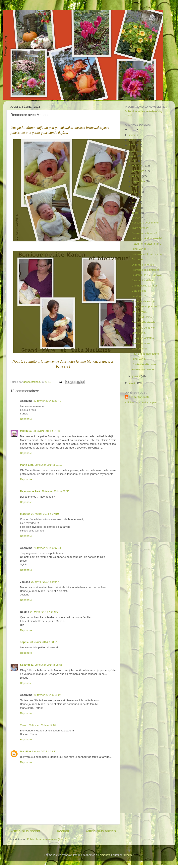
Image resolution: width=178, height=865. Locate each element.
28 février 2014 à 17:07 (42, 725)
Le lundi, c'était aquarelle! (147, 238)
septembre (139, 181)
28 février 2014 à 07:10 (45, 513)
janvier (136, 376)
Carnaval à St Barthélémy (147, 254)
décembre (138, 165)
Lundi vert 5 (139, 358)
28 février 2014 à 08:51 (44, 642)
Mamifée (25, 751)
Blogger (128, 854)
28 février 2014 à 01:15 (47, 430)
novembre (138, 170)
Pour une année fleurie (145, 353)
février (136, 217)
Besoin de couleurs (143, 369)
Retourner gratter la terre (146, 243)
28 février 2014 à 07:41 (47, 547)
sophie (24, 642)
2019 (132, 134)
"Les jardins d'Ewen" (144, 280)
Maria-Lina (27, 464)
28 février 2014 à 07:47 (45, 581)
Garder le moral (141, 343)
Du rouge (137, 259)
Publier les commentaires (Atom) (46, 839)
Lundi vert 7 (139, 296)
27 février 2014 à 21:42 (47, 400)
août (135, 186)
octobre (137, 176)
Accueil (63, 831)
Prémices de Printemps (145, 269)
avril (135, 207)
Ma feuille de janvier (143, 327)
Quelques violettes (143, 338)
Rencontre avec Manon (145, 222)
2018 (132, 140)
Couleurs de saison (143, 301)
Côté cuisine (139, 290)
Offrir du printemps (143, 264)
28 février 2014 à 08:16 (44, 611)
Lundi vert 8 (139, 248)
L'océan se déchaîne (144, 364)
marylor (25, 513)
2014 (132, 160)
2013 (132, 382)
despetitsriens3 (139, 397)
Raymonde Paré (30, 491)
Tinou (24, 725)
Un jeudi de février (142, 317)
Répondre (26, 418)
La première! (139, 348)
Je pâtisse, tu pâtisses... (146, 306)
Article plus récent (25, 831)
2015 (132, 155)
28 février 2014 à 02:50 (55, 491)
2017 (132, 145)
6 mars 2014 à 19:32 (44, 751)
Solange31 (27, 664)
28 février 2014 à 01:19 (48, 464)
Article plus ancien (100, 831)
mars (135, 212)
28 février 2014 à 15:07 (47, 694)
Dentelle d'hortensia (143, 322)
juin (134, 197)
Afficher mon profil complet (141, 402)
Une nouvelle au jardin (145, 285)
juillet (135, 191)
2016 (132, 150)
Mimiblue (26, 430)
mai (135, 202)
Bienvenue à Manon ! (144, 233)
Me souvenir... (140, 311)
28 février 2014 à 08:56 (48, 664)
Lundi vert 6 (139, 332)
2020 (132, 129)
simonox (105, 854)
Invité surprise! (140, 227)
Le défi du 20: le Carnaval (147, 275)
